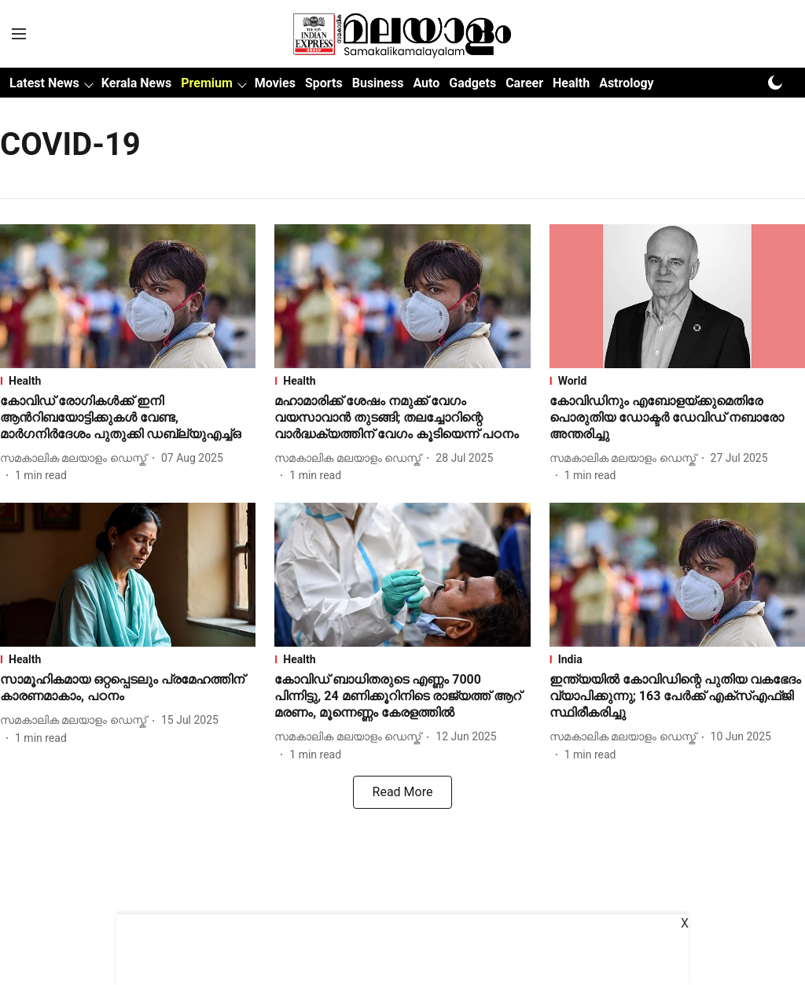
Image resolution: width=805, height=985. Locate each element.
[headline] (127, 417)
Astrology (626, 83)
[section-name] (127, 380)
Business (378, 83)
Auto (426, 83)
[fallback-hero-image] (127, 296)
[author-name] (76, 458)
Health (571, 83)
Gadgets (472, 83)
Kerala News (136, 83)
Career (524, 83)
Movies (275, 83)
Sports (324, 83)
